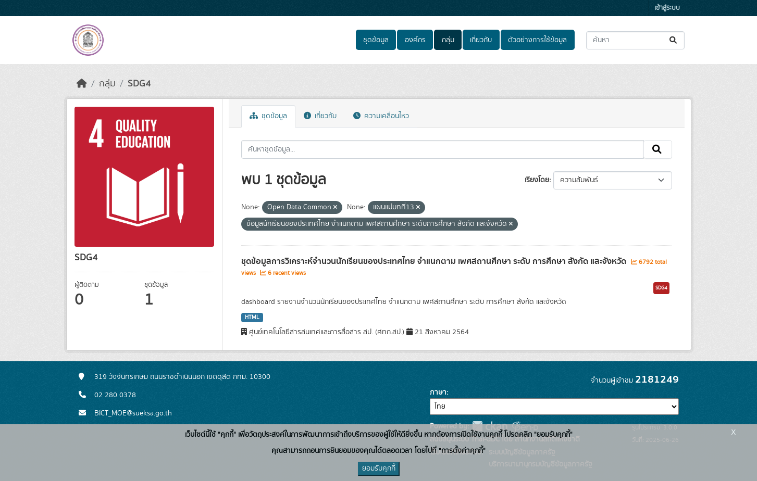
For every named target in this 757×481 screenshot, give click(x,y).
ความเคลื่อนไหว (381, 116)
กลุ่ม (448, 40)
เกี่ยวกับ (481, 40)
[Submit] (674, 40)
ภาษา (438, 392)
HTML (252, 317)
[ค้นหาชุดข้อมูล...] (635, 40)
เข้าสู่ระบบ (667, 8)
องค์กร (415, 40)
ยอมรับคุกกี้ (378, 468)
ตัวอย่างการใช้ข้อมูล (537, 40)
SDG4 (139, 84)
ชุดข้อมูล (376, 40)
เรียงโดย (537, 180)
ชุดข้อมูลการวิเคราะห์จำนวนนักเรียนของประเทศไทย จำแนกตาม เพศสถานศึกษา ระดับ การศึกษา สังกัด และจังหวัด (434, 261)
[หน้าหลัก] (82, 84)
